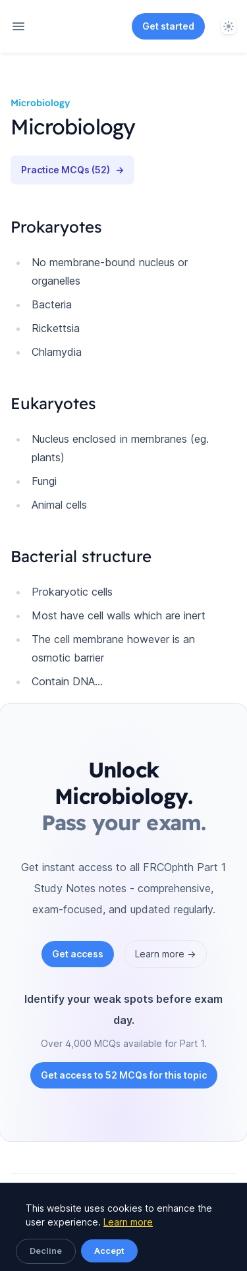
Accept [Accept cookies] (109, 1250)
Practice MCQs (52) (72, 170)
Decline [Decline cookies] (46, 1250)
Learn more (128, 1222)
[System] (228, 26)
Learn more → (165, 953)
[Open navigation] (18, 26)
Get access (77, 953)
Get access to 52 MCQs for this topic (124, 1075)
